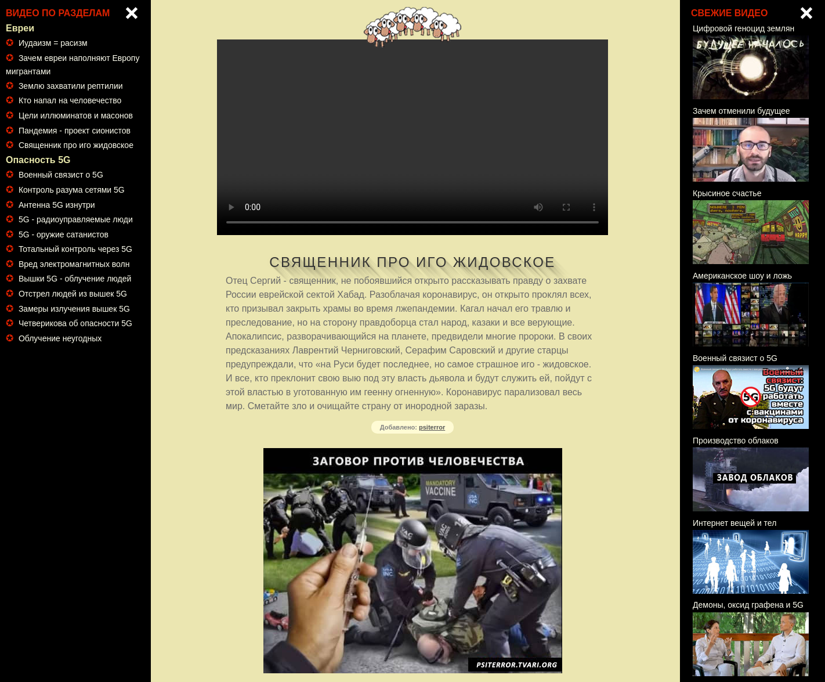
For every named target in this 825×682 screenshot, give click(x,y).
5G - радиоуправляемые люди (76, 219)
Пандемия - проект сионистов (75, 130)
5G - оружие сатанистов (63, 234)
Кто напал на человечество (70, 100)
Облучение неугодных (60, 338)
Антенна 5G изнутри (57, 205)
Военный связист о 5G (61, 174)
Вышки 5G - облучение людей (75, 278)
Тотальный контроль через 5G (75, 249)
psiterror (432, 427)
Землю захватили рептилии (71, 86)
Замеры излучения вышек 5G (74, 308)
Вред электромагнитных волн (74, 264)
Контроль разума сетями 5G (72, 189)
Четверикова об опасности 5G (75, 323)
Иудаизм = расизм (53, 43)
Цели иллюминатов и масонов (76, 115)
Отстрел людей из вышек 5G (73, 293)
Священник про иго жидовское (76, 145)
